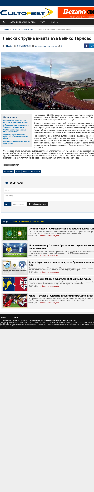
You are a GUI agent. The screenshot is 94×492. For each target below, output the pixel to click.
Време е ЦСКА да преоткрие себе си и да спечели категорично (15, 121)
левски (26, 171)
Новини (54, 22)
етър (18, 171)
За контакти (13, 317)
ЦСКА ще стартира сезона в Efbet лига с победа (14, 131)
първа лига (8, 171)
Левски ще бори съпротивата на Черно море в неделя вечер (16, 126)
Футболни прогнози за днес (22, 22)
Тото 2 (43, 22)
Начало (6, 29)
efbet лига (35, 171)
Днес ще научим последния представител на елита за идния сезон (15, 136)
